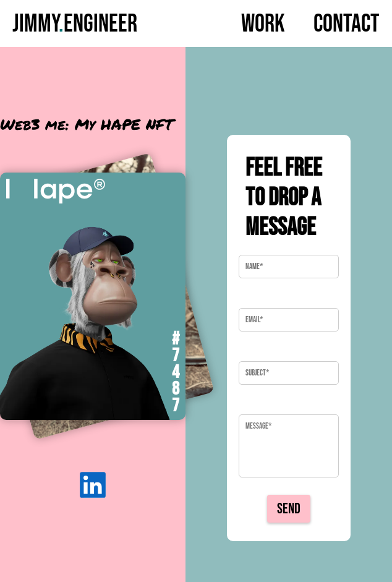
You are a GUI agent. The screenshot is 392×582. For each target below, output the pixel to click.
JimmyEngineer (74, 24)
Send (288, 509)
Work (263, 24)
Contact (346, 24)
